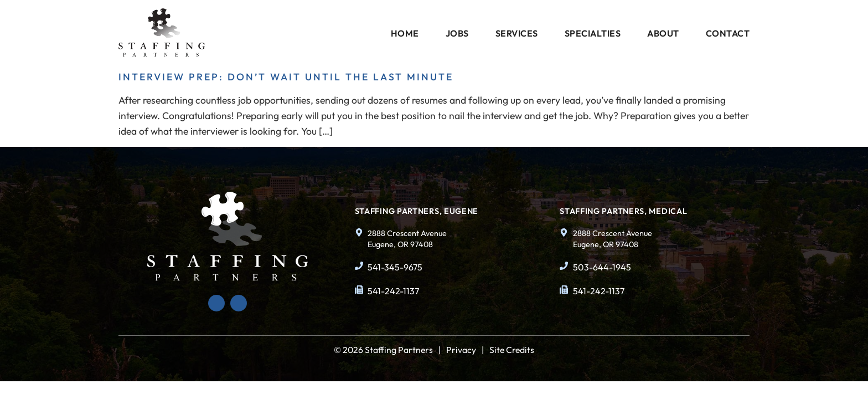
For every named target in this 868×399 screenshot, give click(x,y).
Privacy (461, 349)
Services (516, 33)
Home (405, 33)
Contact (728, 33)
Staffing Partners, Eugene (417, 211)
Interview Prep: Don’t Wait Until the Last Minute (285, 76)
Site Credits (511, 349)
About (663, 33)
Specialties (593, 33)
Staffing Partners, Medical (623, 211)
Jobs (457, 33)
